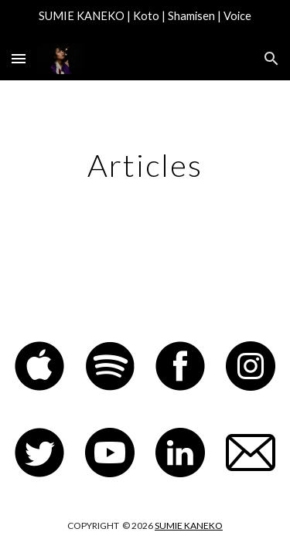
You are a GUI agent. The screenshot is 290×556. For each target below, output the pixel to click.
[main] (145, 165)
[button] (18, 58)
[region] (145, 18)
